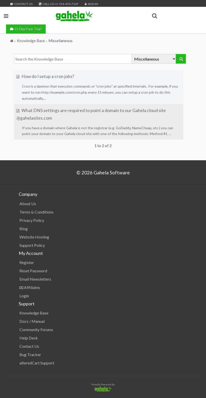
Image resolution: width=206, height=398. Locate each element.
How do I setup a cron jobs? (45, 76)
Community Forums (36, 329)
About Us (27, 203)
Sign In (91, 4)
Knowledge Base (33, 312)
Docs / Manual (32, 321)
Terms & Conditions (36, 211)
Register (26, 262)
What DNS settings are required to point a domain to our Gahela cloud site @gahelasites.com (91, 114)
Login (24, 295)
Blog (23, 228)
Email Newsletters (35, 279)
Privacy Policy (31, 220)
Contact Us (21, 4)
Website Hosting (34, 236)
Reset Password (33, 270)
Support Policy (32, 245)
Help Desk (28, 337)
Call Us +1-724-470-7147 (58, 4)
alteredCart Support (36, 362)
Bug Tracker (30, 354)
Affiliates (29, 287)
